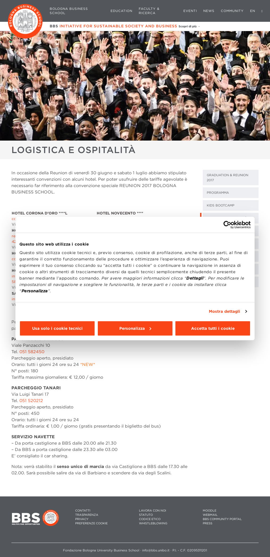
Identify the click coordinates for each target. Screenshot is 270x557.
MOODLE (209, 510)
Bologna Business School (69, 11)
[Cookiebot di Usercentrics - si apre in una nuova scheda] (227, 225)
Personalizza (135, 328)
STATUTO (146, 514)
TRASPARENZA (86, 514)
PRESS (207, 523)
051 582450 (31, 351)
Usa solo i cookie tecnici (57, 328)
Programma (218, 193)
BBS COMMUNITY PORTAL (222, 519)
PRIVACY (81, 519)
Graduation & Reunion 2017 (227, 177)
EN (252, 11)
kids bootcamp (220, 205)
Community (232, 11)
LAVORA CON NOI (152, 510)
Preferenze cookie (91, 523)
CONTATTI (82, 510)
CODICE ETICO (150, 519)
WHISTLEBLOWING (153, 523)
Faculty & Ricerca (149, 11)
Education (121, 11)
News (208, 11)
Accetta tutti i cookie (213, 328)
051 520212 (31, 400)
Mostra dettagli (225, 311)
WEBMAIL (210, 514)
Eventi (190, 11)
